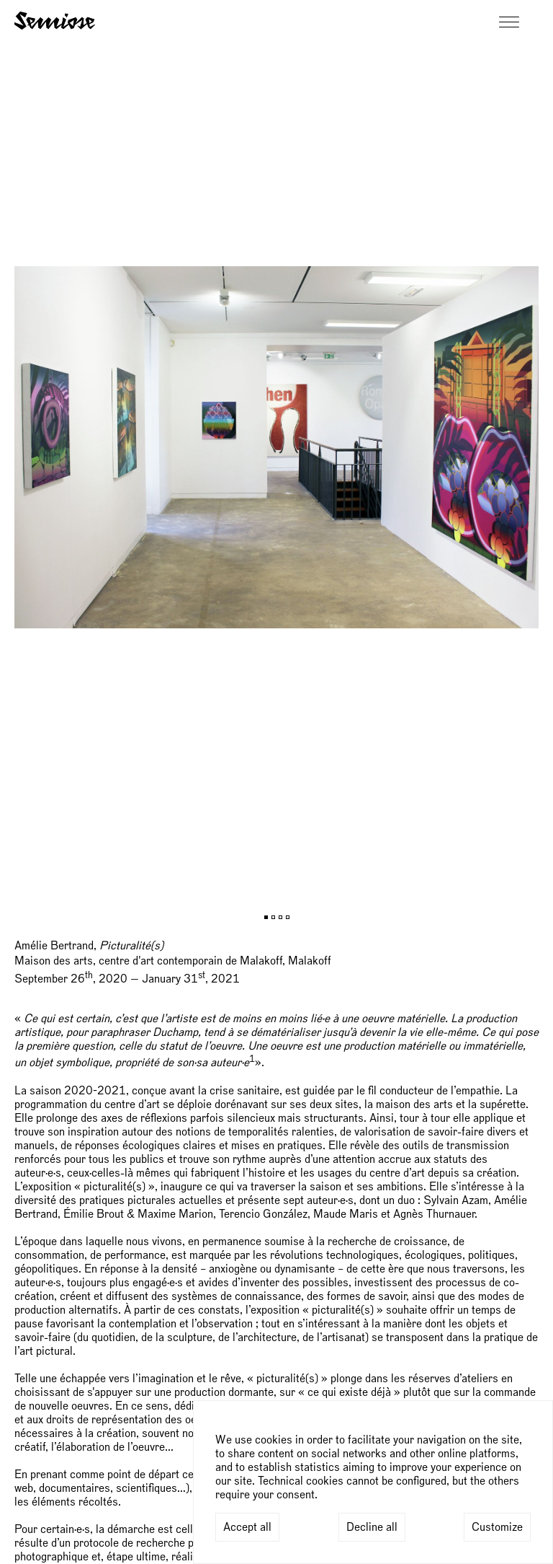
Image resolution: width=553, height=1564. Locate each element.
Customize (497, 1527)
